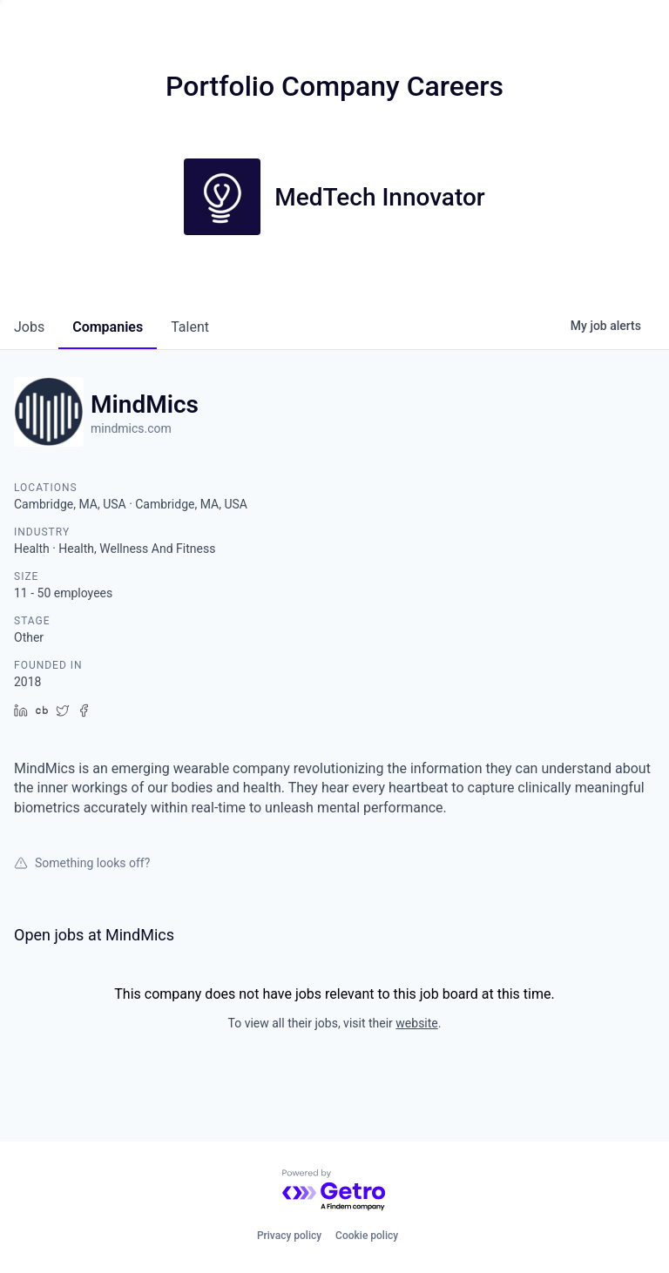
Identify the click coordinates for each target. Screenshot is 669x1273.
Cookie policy (366, 1235)
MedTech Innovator (379, 197)
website (416, 1023)
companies (107, 327)
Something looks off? (82, 863)
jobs (29, 327)
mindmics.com (131, 428)
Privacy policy (289, 1235)
